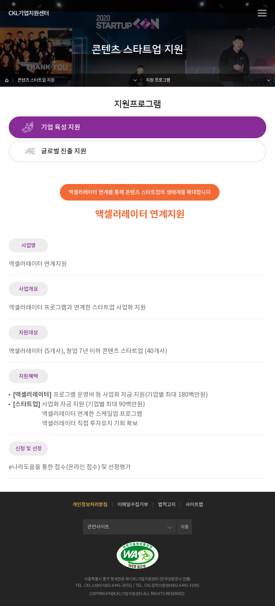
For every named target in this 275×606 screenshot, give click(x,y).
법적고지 (166, 504)
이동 (185, 527)
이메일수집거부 (132, 504)
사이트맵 (194, 504)
